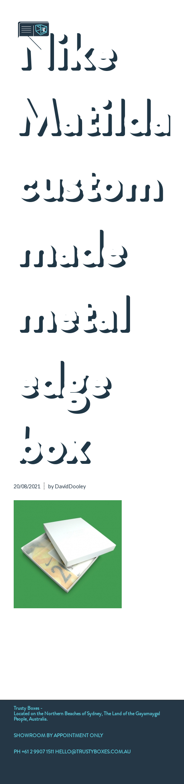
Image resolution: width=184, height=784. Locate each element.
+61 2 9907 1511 (38, 751)
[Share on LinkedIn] (100, 647)
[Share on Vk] (131, 647)
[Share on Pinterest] (84, 647)
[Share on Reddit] (146, 647)
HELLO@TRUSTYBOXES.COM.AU (93, 751)
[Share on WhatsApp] (68, 647)
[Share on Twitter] (37, 647)
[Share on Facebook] (22, 647)
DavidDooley (70, 486)
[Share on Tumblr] (115, 647)
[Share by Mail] (162, 647)
